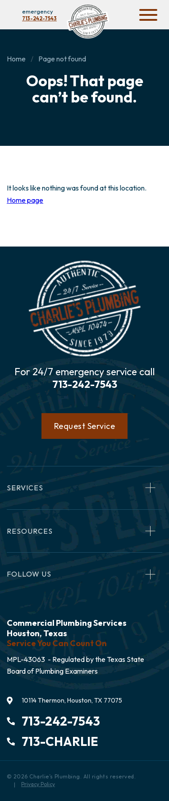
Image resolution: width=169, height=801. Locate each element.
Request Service (84, 426)
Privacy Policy (38, 784)
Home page (25, 200)
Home (16, 58)
